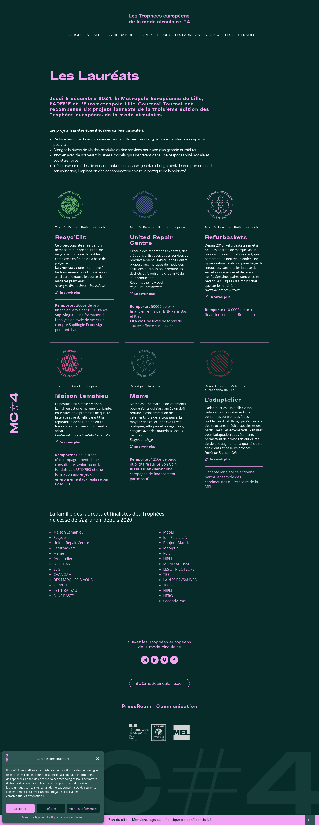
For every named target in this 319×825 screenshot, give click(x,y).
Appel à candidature (113, 35)
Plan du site (118, 820)
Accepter (20, 808)
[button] (98, 759)
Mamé (139, 396)
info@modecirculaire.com (159, 684)
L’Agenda (212, 35)
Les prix (145, 35)
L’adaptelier (223, 400)
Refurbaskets (226, 237)
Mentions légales (33, 817)
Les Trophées (76, 35)
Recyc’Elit (70, 237)
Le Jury (164, 35)
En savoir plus (69, 292)
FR (310, 820)
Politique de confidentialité (64, 817)
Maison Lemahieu (81, 396)
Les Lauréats (187, 35)
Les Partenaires (240, 35)
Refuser (50, 808)
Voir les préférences (83, 808)
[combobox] (310, 820)
